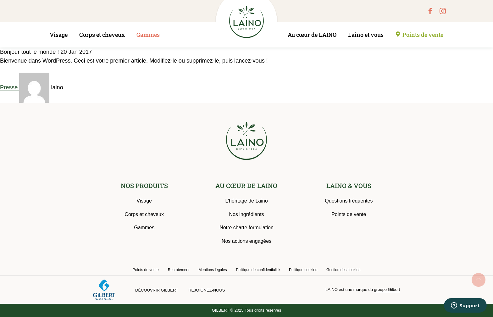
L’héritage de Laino (246, 200)
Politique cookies (303, 270)
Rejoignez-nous (206, 290)
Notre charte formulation (246, 227)
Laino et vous (366, 34)
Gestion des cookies (343, 270)
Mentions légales (212, 270)
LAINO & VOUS (348, 185)
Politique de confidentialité (258, 270)
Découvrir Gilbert (156, 290)
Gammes (148, 34)
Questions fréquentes (349, 200)
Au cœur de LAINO (312, 34)
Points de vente (422, 34)
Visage (59, 34)
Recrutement (179, 270)
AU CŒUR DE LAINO (246, 185)
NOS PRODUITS (144, 185)
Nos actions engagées (246, 241)
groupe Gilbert (387, 289)
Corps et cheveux (102, 34)
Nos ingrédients (246, 214)
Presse (9, 87)
